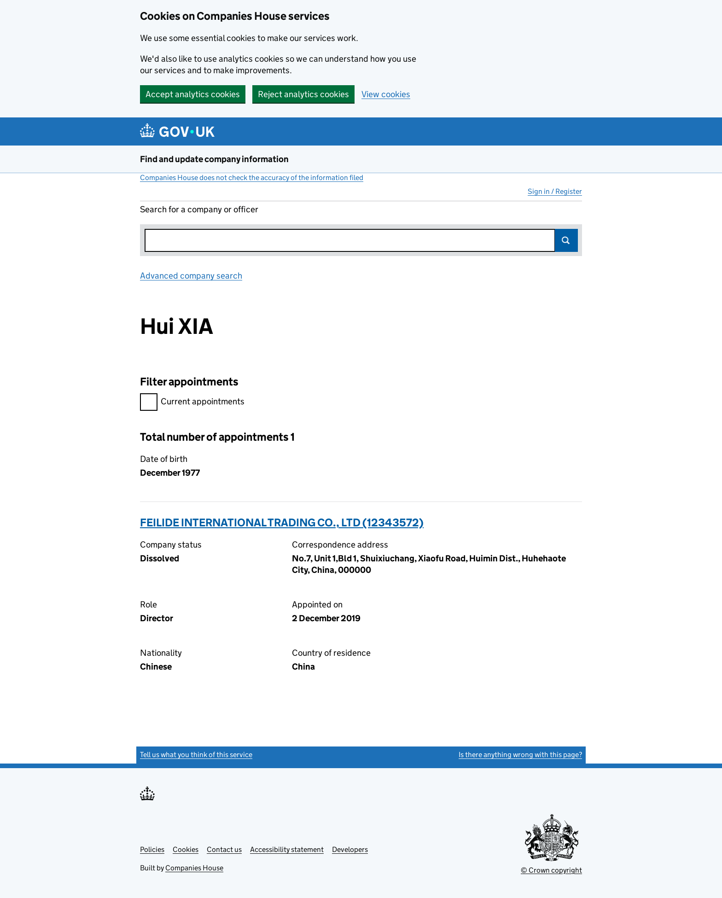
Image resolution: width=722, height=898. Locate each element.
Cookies (185, 849)
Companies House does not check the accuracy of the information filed (251, 177)
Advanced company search (191, 275)
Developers (350, 849)
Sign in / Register (555, 191)
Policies (152, 849)
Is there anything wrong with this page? (520, 754)
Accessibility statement (287, 849)
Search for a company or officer (199, 209)
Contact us (224, 849)
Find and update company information (214, 159)
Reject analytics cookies (303, 94)
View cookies (385, 94)
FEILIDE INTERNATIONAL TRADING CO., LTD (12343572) (282, 522)
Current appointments (192, 402)
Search (566, 240)
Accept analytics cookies (193, 94)
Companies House (194, 867)
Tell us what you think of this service (196, 754)
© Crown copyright (551, 870)
